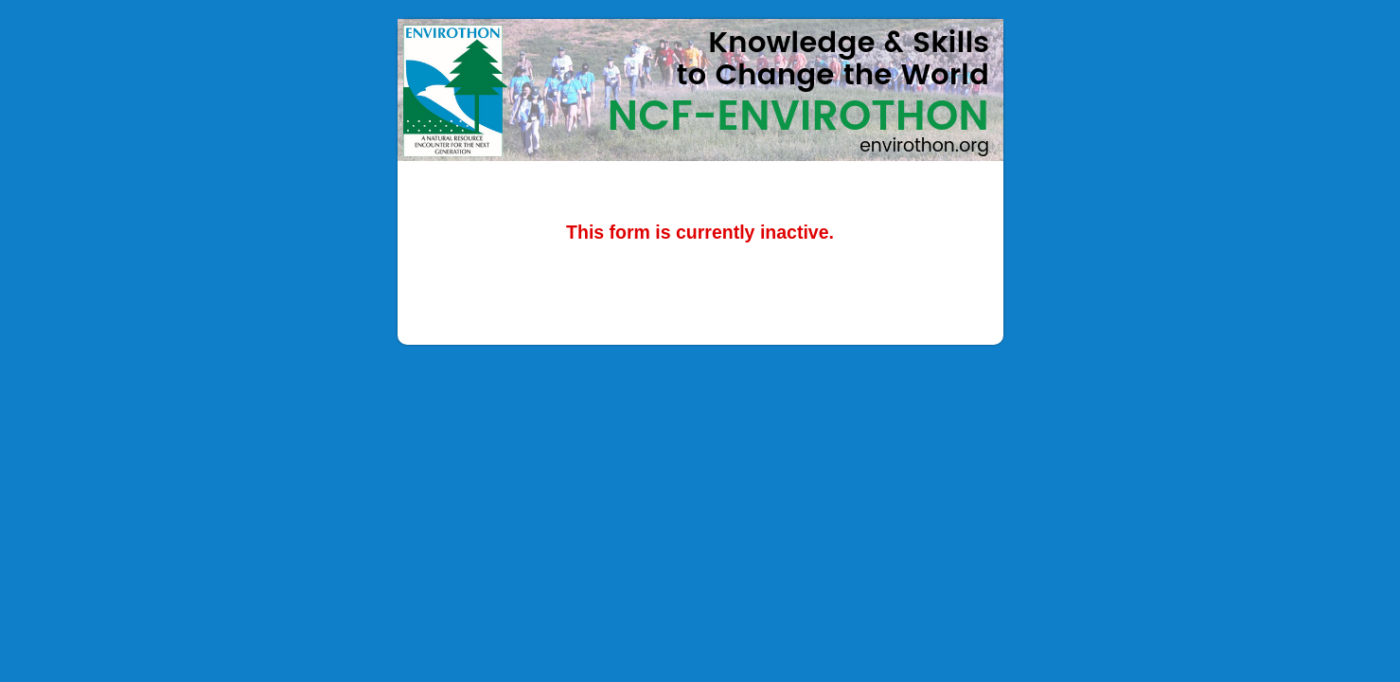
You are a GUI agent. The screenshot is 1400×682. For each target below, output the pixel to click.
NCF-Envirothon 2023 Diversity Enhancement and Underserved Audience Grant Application (700, 90)
